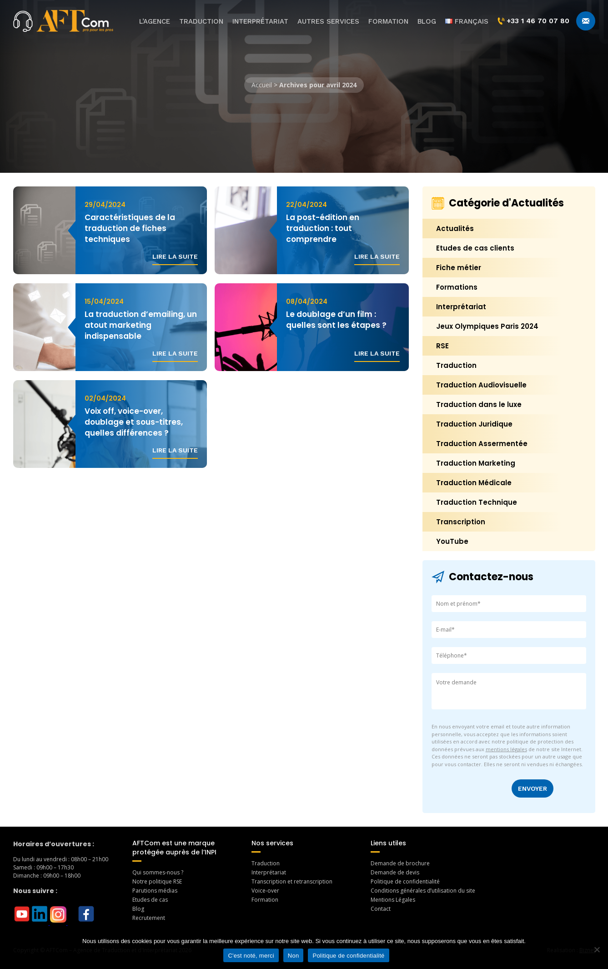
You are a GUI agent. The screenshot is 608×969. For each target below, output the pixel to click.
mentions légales (506, 749)
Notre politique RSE (157, 881)
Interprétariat (260, 21)
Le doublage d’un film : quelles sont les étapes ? (336, 320)
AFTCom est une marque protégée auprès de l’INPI (174, 847)
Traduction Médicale (474, 482)
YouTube (452, 541)
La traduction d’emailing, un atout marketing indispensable (141, 325)
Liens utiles (388, 843)
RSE (442, 346)
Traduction (201, 21)
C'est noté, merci (251, 955)
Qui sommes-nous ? (157, 872)
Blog (426, 21)
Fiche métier (458, 267)
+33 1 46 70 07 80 (533, 21)
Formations (456, 287)
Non (293, 955)
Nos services (272, 843)
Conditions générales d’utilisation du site (423, 890)
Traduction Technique (476, 502)
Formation (388, 21)
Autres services (328, 21)
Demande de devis (395, 872)
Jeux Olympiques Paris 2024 (487, 326)
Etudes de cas (150, 900)
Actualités (455, 228)
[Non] (596, 949)
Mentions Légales (393, 900)
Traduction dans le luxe (479, 404)
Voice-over (265, 890)
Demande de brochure (400, 863)
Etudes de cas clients (475, 248)
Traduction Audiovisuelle (481, 385)
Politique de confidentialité (405, 881)
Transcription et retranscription (291, 881)
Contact (381, 909)
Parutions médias (154, 890)
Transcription (460, 522)
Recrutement (148, 918)
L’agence (154, 21)
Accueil (261, 84)
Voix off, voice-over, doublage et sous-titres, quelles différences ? (134, 422)
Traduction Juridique (474, 424)
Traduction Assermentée (482, 443)
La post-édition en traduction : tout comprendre (322, 228)
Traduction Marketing (475, 463)
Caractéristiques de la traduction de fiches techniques (130, 228)
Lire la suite (175, 256)
